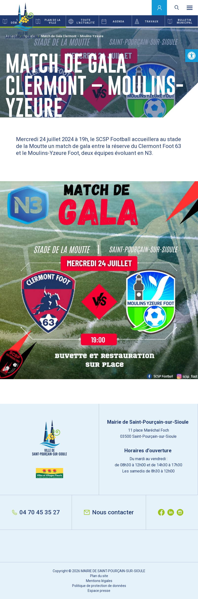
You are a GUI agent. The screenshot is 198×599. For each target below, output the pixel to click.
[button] (191, 55)
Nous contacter (109, 512)
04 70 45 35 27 (36, 512)
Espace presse (99, 591)
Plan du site (99, 576)
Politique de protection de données (99, 586)
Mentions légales (99, 581)
